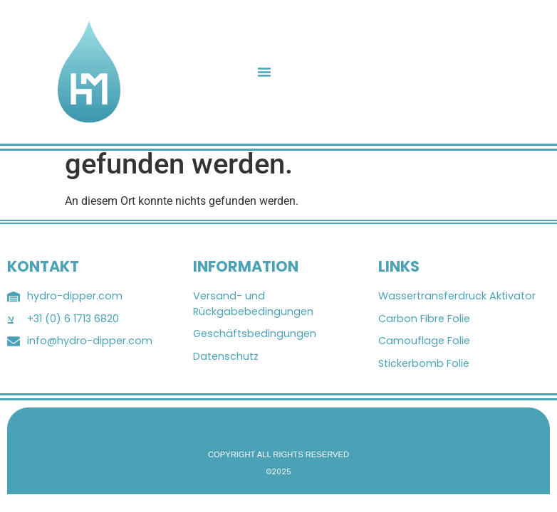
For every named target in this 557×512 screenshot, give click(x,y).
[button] (264, 71)
